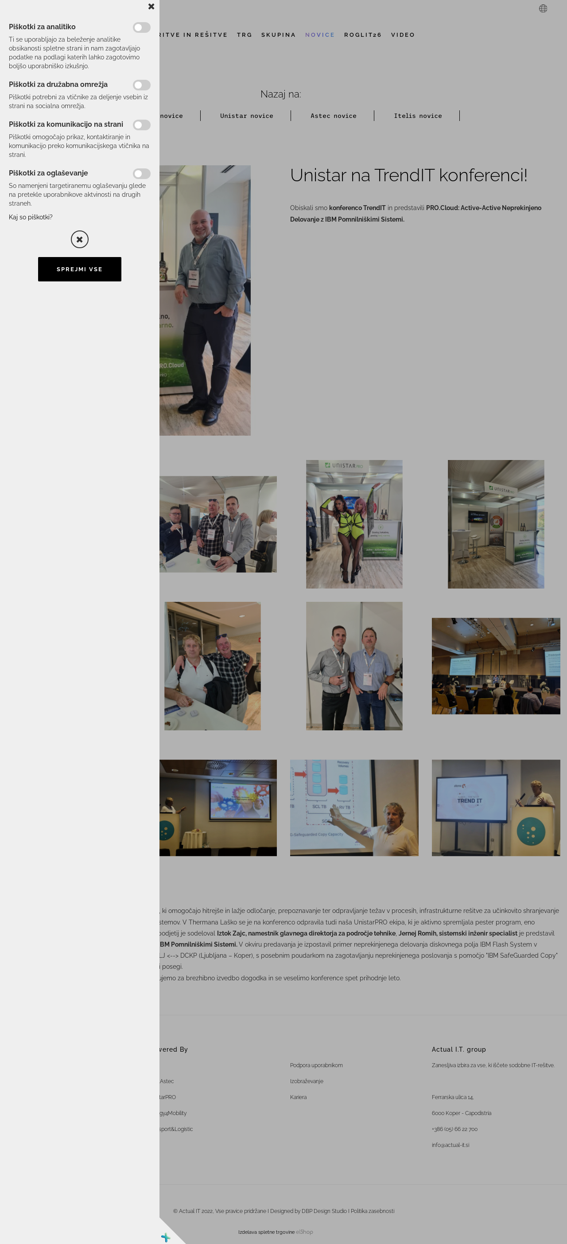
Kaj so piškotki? (31, 217)
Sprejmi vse (80, 269)
